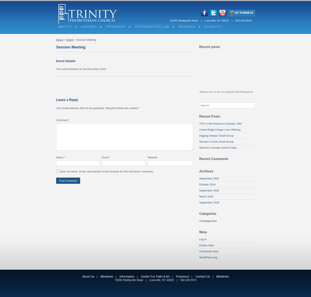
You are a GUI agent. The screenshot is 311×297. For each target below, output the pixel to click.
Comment (63, 120)
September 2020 (209, 190)
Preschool (186, 26)
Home (59, 39)
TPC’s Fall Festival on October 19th (220, 123)
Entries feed (206, 245)
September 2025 (209, 178)
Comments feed (208, 251)
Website (152, 157)
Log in (202, 239)
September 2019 (209, 202)
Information (115, 26)
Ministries (89, 26)
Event (69, 39)
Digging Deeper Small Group (216, 135)
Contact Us (213, 26)
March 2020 (206, 196)
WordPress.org (208, 257)
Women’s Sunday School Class (218, 147)
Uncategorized (208, 220)
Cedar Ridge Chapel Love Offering (219, 129)
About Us (65, 26)
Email (106, 157)
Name (60, 157)
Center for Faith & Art (152, 26)
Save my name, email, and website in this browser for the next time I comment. (107, 171)
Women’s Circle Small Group (216, 141)
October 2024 (207, 184)
